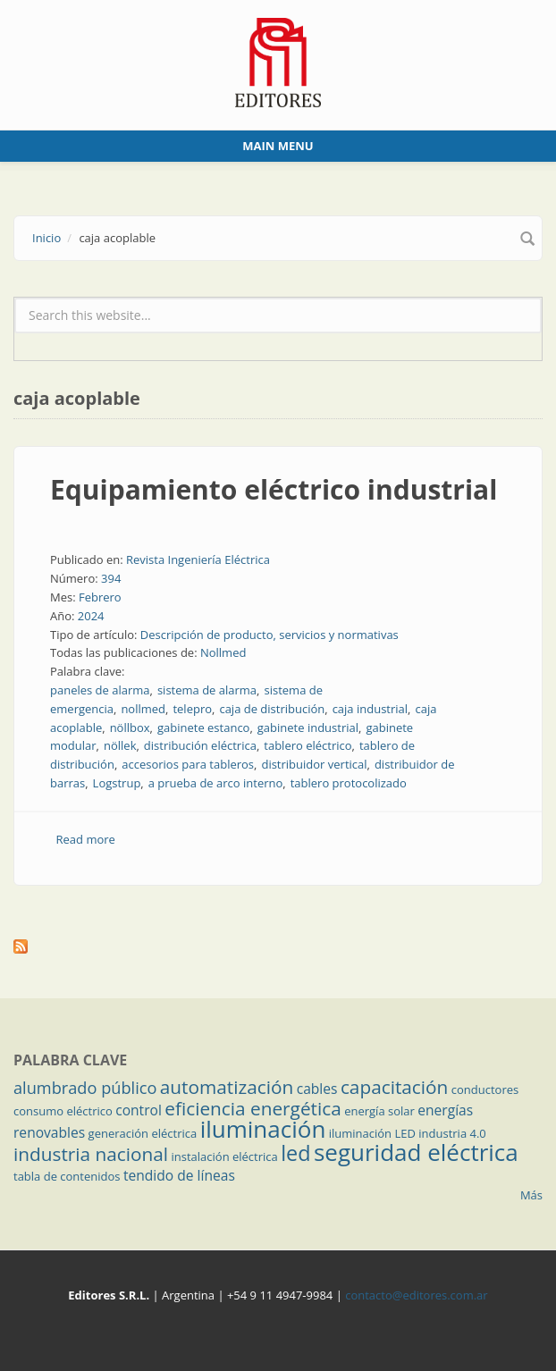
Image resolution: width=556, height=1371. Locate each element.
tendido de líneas (179, 1175)
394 (111, 578)
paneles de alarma (100, 690)
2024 (91, 616)
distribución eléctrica (200, 745)
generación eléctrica (143, 1133)
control (138, 1110)
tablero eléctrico (307, 745)
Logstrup (117, 783)
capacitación (394, 1086)
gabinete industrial (307, 727)
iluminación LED (372, 1133)
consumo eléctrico (63, 1111)
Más (531, 1195)
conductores (484, 1089)
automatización (227, 1086)
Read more (85, 839)
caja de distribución (271, 709)
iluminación (263, 1129)
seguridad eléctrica (416, 1152)
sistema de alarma (207, 690)
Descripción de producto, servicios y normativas (269, 635)
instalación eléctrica (225, 1156)
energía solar (379, 1111)
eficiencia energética (252, 1108)
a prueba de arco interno (215, 783)
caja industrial (370, 709)
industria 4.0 (452, 1133)
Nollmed (223, 652)
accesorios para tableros (188, 764)
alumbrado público (84, 1087)
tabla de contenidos (67, 1176)
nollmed (143, 709)
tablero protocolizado (349, 783)
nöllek (120, 745)
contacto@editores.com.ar (416, 1295)
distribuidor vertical (313, 764)
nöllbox (130, 727)
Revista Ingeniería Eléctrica (198, 559)
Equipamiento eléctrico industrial (273, 489)
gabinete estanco (203, 727)
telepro (192, 709)
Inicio (46, 238)
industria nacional (90, 1153)
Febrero (100, 597)
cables (317, 1088)
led (295, 1153)
